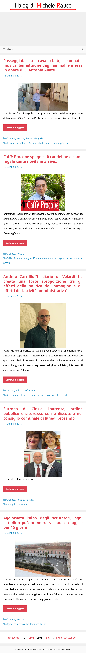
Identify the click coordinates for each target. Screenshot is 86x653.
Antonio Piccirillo (15, 143)
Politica (19, 390)
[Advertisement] (43, 29)
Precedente (11, 637)
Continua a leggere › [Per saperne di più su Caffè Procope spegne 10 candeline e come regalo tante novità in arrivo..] (15, 243)
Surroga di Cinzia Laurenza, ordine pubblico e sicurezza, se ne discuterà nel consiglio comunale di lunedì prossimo (43, 413)
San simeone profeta (57, 143)
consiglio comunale (17, 504)
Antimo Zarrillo (14, 395)
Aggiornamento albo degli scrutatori (26, 624)
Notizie (20, 138)
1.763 (58, 637)
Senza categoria (34, 138)
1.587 (47, 637)
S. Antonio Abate (35, 143)
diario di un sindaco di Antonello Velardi (45, 395)
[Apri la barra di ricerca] (82, 49)
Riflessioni (30, 390)
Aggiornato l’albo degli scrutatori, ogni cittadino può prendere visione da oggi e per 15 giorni (43, 522)
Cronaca (10, 138)
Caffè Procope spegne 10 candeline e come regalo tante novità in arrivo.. (43, 159)
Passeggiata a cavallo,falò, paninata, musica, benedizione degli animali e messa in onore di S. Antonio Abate (43, 65)
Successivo (71, 637)
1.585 (31, 637)
